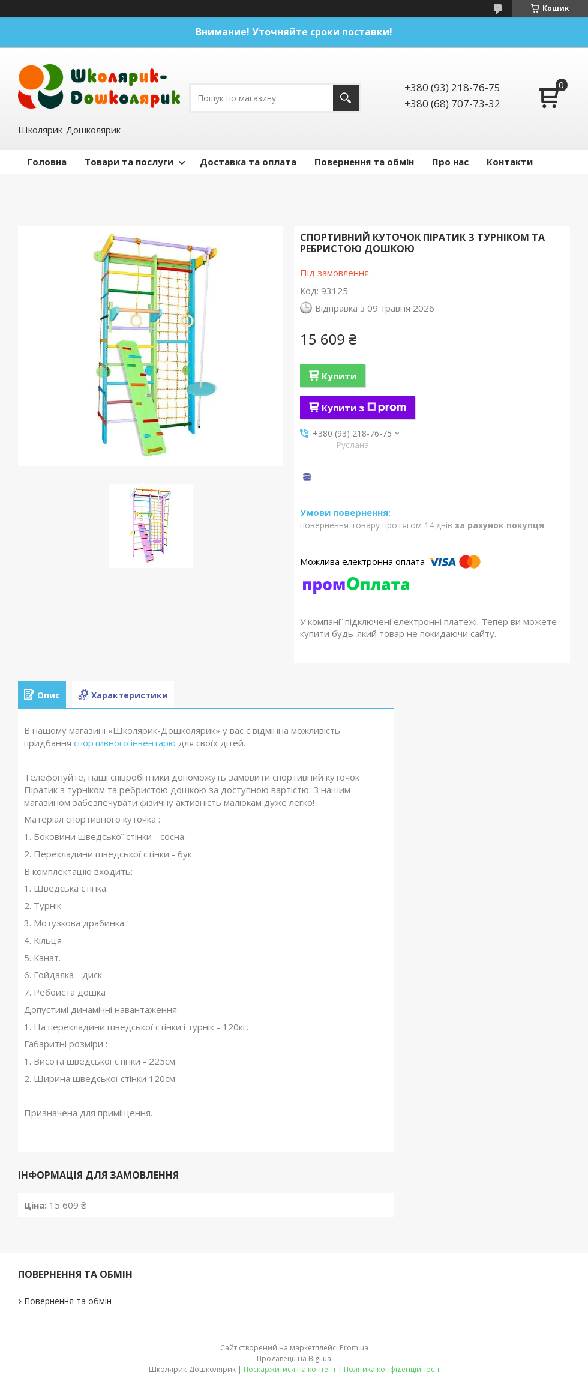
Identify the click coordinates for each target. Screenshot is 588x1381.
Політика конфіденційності (391, 1369)
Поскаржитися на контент (290, 1369)
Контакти (510, 162)
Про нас (450, 162)
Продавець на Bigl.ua (294, 1358)
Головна (47, 162)
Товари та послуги (129, 162)
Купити (339, 376)
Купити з (364, 408)
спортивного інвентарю (125, 743)
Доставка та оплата (248, 162)
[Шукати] (346, 98)
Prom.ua (354, 1348)
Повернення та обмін (364, 162)
